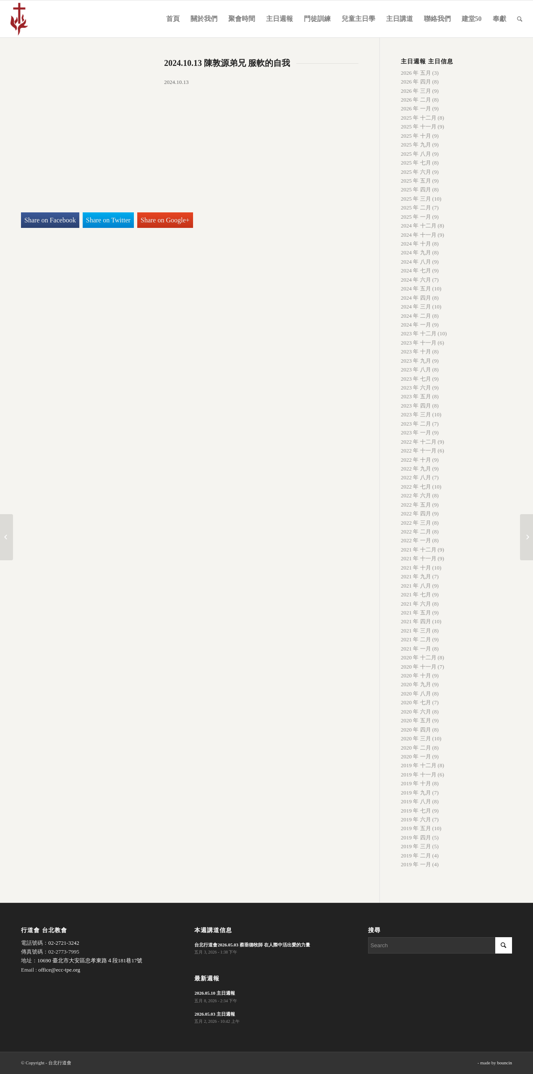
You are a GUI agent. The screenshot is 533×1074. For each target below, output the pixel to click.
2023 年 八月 (416, 369)
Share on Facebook (50, 220)
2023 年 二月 (416, 424)
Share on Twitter (108, 220)
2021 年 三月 (416, 630)
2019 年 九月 (416, 792)
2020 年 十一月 (418, 667)
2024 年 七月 (416, 270)
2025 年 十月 (416, 136)
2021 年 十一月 (418, 558)
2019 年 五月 (416, 828)
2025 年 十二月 (418, 118)
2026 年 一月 (416, 108)
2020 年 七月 (416, 702)
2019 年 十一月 (418, 774)
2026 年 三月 (416, 91)
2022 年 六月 (416, 495)
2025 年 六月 (416, 172)
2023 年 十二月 (418, 333)
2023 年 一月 (416, 432)
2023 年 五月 (416, 396)
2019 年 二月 (416, 855)
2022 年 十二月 (418, 442)
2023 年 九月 (416, 361)
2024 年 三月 (416, 306)
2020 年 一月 (416, 756)
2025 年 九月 (416, 144)
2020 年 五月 (416, 720)
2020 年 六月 (416, 711)
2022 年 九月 (416, 468)
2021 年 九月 (416, 576)
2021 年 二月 (416, 639)
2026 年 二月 (416, 100)
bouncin (504, 1062)
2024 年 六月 (416, 280)
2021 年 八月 (416, 586)
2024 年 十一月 (418, 235)
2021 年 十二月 (418, 549)
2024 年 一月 (416, 324)
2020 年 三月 (416, 738)
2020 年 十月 (416, 675)
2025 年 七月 (416, 162)
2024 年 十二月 (418, 225)
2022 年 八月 (416, 477)
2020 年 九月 (416, 684)
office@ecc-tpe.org (59, 970)
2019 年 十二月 (418, 765)
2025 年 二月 (416, 207)
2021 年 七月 (416, 594)
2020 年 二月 (416, 748)
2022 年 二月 (416, 531)
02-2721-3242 (63, 943)
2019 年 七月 (416, 810)
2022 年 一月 (416, 540)
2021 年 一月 (416, 648)
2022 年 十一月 (418, 450)
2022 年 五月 (416, 505)
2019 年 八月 (416, 801)
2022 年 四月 (416, 513)
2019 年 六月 (416, 819)
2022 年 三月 (416, 523)
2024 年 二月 (416, 316)
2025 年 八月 (416, 154)
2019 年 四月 (416, 837)
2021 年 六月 (416, 604)
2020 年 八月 (416, 693)
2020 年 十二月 (418, 657)
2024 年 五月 (416, 288)
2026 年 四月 (416, 81)
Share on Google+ (165, 220)
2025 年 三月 (416, 199)
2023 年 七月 (416, 379)
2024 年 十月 (416, 243)
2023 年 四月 (416, 405)
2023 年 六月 (416, 387)
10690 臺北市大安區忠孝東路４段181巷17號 (89, 960)
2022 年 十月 (416, 460)
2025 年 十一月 (418, 126)
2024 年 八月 (416, 262)
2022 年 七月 (416, 486)
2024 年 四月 (416, 298)
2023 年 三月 (416, 414)
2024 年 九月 (416, 252)
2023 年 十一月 (418, 343)
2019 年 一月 (416, 864)
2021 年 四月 (416, 621)
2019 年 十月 (416, 783)
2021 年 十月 (416, 567)
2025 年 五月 (416, 181)
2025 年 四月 (416, 189)
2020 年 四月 (416, 729)
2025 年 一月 (416, 217)
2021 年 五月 (416, 612)
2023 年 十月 (416, 351)
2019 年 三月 (416, 846)
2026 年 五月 (416, 73)
